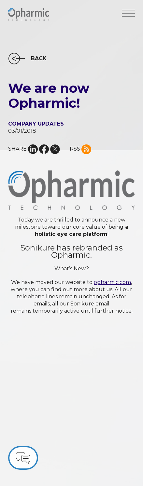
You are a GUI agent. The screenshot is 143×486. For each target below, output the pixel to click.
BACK (39, 58)
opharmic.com (112, 282)
